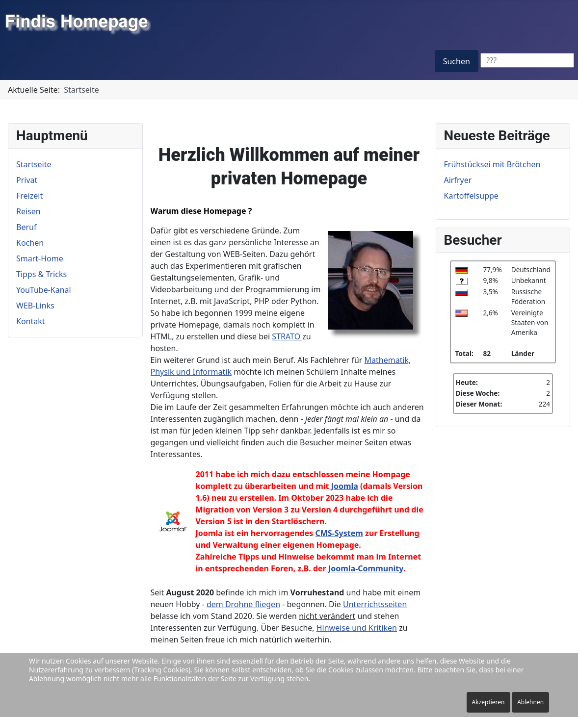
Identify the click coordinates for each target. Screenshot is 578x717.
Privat (26, 180)
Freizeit (29, 195)
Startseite (34, 164)
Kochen (30, 242)
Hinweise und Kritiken (356, 627)
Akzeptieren (488, 702)
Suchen (456, 61)
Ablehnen (530, 702)
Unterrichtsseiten (375, 604)
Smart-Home (39, 258)
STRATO (287, 336)
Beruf (26, 227)
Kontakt (30, 321)
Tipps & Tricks (41, 274)
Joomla (344, 486)
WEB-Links (35, 305)
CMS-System (339, 533)
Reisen (28, 211)
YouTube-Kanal (43, 289)
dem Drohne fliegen (243, 604)
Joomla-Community (365, 568)
